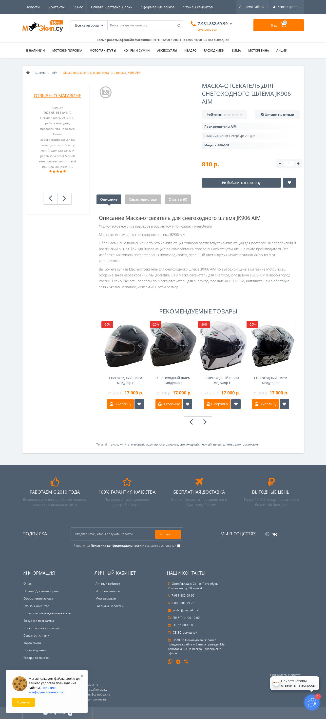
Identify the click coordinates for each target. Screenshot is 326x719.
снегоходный (189, 444)
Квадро (190, 50)
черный (206, 444)
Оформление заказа (111, 7)
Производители (35, 650)
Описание (108, 199)
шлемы (228, 444)
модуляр (152, 444)
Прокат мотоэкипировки (41, 628)
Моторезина (258, 50)
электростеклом (246, 444)
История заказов (108, 591)
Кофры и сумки (137, 50)
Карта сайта (32, 643)
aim (107, 444)
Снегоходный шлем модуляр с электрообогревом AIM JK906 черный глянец (174, 380)
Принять (23, 702)
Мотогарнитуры (103, 50)
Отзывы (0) (178, 199)
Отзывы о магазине (57, 95)
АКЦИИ (282, 50)
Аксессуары (167, 50)
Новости (183, 7)
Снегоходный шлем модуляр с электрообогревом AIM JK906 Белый (222, 380)
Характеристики (143, 199)
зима (114, 444)
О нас (30, 7)
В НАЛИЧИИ (35, 50)
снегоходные (168, 444)
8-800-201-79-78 (181, 603)
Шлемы (40, 73)
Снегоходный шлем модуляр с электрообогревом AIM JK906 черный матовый (125, 380)
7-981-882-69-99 (181, 595)
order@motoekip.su (184, 610)
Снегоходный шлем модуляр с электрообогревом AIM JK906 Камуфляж (270, 380)
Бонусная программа (38, 621)
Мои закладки (106, 598)
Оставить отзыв (279, 114)
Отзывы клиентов (152, 7)
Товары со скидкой (37, 658)
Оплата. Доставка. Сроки (64, 7)
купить (125, 444)
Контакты (207, 7)
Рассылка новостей (110, 606)
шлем (217, 444)
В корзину (120, 404)
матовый (137, 444)
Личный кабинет (108, 584)
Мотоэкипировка (67, 50)
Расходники (214, 50)
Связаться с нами (36, 635)
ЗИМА (236, 50)
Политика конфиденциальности (47, 613)
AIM (55, 73)
